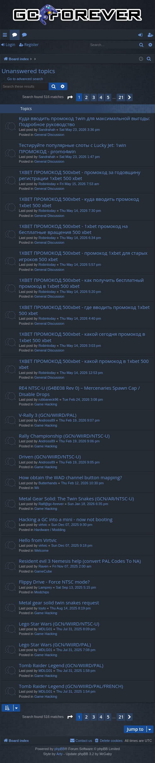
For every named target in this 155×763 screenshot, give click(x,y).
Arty (60, 754)
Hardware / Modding (49, 530)
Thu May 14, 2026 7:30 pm (80, 211)
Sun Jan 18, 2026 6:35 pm (88, 504)
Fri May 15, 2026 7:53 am (79, 184)
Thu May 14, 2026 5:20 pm (80, 292)
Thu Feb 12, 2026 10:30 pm (82, 483)
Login (10, 44)
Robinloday (47, 184)
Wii (36, 488)
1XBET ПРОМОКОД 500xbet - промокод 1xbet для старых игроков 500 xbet (83, 256)
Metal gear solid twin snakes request (59, 602)
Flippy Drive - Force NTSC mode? (54, 582)
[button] (70, 97)
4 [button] (101, 97)
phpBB (59, 749)
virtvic (42, 525)
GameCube (43, 571)
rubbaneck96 (48, 399)
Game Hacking (45, 404)
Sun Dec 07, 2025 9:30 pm (71, 525)
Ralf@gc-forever (51, 504)
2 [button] (86, 97)
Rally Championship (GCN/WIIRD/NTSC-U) (64, 436)
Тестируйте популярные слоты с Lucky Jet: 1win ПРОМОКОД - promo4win (72, 148)
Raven (43, 566)
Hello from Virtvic (38, 540)
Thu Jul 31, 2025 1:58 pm (76, 671)
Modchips (41, 592)
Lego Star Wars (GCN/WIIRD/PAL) (55, 644)
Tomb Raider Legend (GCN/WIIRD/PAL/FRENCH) (71, 686)
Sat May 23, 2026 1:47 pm (79, 157)
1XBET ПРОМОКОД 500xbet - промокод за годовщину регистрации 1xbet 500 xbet (79, 175)
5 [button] (108, 97)
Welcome (41, 550)
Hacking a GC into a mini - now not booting (66, 519)
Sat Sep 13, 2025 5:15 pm (76, 587)
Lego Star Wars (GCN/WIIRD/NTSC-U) (59, 623)
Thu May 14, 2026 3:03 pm (80, 345)
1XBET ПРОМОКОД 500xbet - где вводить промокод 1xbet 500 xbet (84, 310)
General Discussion (49, 135)
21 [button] (121, 97)
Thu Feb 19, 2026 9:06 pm (79, 441)
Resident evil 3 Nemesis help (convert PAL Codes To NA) (80, 561)
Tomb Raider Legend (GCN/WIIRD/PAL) (61, 665)
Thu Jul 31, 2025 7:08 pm (76, 650)
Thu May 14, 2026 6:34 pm (80, 238)
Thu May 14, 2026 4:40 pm (80, 318)
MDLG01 (45, 629)
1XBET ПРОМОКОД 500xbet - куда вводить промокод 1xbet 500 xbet (79, 202)
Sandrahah (46, 129)
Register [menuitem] (151, 36)
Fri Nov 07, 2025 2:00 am (71, 566)
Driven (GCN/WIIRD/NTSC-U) (50, 456)
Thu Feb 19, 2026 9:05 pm (79, 462)
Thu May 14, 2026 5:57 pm (80, 264)
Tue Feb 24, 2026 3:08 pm (82, 399)
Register (31, 44)
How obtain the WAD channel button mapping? (70, 477)
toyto (42, 608)
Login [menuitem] (141, 36)
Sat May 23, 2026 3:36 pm (79, 129)
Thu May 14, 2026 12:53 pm (81, 373)
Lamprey (45, 587)
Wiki (25, 36)
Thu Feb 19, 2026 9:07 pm (79, 420)
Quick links (6, 36)
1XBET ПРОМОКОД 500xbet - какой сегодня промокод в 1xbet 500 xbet (82, 337)
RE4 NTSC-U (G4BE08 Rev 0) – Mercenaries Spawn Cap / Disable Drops (79, 391)
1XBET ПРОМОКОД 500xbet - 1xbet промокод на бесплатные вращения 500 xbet (73, 229)
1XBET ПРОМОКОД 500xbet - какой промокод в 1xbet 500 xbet (84, 364)
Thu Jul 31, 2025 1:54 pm (76, 691)
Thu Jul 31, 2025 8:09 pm (76, 629)
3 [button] (93, 97)
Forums (15, 36)
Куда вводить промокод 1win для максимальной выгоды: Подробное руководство (84, 121)
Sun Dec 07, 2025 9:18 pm (71, 545)
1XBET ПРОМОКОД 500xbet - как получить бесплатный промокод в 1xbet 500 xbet (81, 283)
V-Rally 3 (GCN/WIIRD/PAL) (47, 415)
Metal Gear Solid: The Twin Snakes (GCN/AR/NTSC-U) (76, 498)
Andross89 (46, 420)
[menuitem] (149, 58)
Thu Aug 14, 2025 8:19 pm (70, 608)
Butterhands (47, 483)
